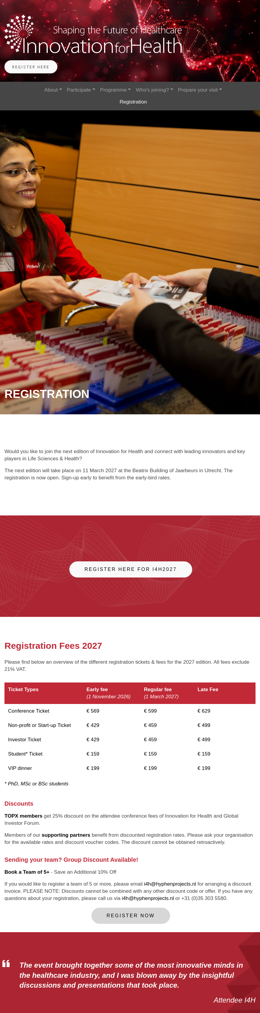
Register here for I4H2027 (131, 569)
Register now (131, 915)
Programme (113, 90)
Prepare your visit (198, 90)
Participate (79, 90)
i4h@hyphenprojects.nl (170, 884)
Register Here (31, 67)
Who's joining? (152, 90)
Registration (133, 102)
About (51, 90)
